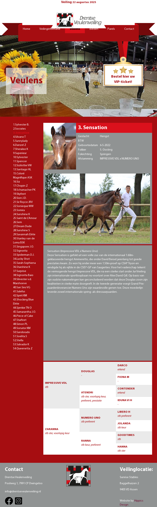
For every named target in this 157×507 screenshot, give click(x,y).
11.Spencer (20, 161)
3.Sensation (21, 132)
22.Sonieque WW (23, 206)
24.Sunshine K (21, 214)
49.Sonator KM (21, 328)
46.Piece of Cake (23, 316)
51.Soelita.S (20, 336)
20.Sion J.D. (20, 198)
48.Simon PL (20, 324)
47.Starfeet (19, 320)
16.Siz (16, 181)
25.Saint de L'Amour (25, 218)
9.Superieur (20, 153)
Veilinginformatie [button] (49, 29)
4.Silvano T (19, 137)
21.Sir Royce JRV (23, 202)
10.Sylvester (20, 157)
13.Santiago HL (22, 169)
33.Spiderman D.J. (23, 254)
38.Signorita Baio (23, 275)
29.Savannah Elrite (24, 234)
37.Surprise (19, 271)
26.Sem (17, 222)
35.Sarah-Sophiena (24, 263)
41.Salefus (19, 291)
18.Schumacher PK (24, 189)
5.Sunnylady (20, 141)
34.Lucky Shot (21, 259)
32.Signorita (20, 250)
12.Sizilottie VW (22, 165)
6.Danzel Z (19, 145)
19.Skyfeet (19, 194)
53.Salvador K (21, 344)
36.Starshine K (21, 267)
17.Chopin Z (20, 185)
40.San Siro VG (21, 287)
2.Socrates (19, 128)
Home (26, 29)
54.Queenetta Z (23, 348)
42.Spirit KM (20, 295)
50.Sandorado (21, 332)
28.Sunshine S (21, 230)
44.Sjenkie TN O (22, 307)
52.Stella (18, 340)
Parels (111, 29)
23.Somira (19, 210)
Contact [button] (129, 29)
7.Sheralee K (20, 149)
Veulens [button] (75, 29)
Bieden (94, 29)
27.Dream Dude (22, 226)
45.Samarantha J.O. (24, 311)
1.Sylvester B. (21, 124)
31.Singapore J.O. (23, 246)
